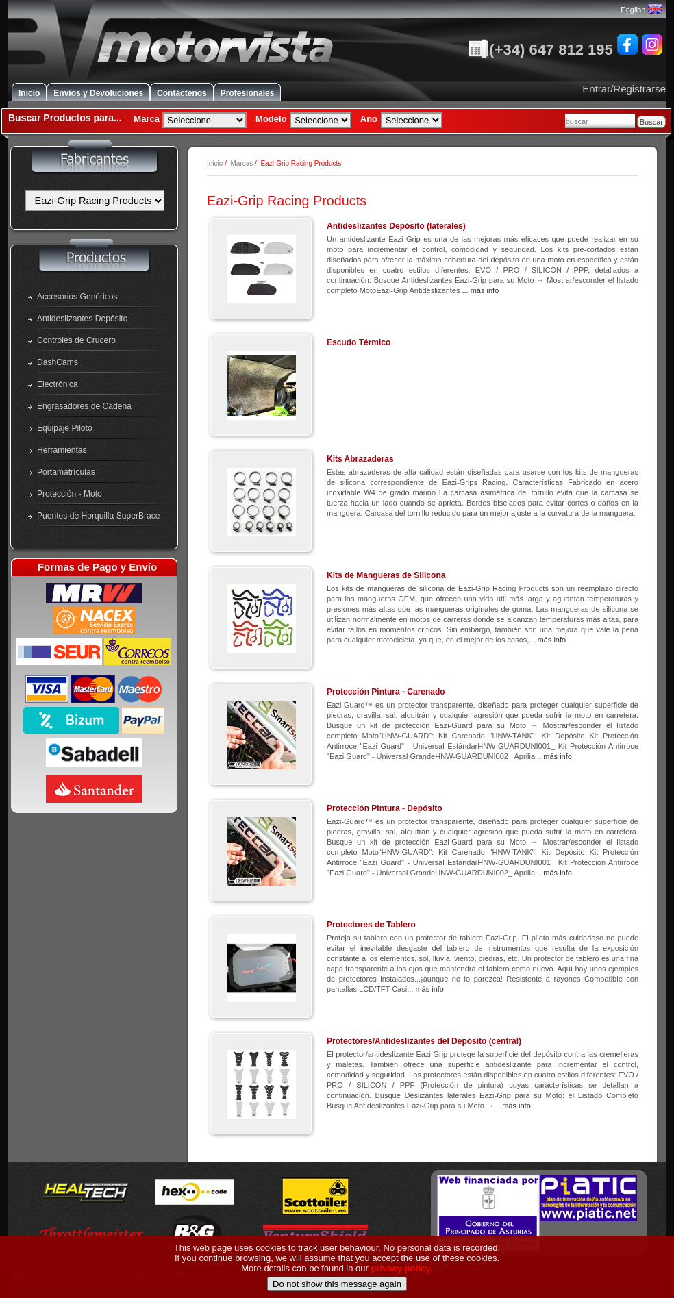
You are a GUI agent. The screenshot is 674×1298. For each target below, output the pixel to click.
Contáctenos (182, 93)
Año (368, 119)
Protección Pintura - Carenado (386, 692)
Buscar (651, 122)
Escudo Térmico (358, 342)
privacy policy (401, 1289)
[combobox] (600, 121)
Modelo (271, 119)
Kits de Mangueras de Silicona (386, 575)
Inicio (29, 93)
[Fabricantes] (94, 200)
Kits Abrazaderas (360, 459)
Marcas (241, 163)
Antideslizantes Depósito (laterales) (396, 226)
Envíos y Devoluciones (98, 93)
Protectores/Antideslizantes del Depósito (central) (424, 1041)
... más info (480, 290)
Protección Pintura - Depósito (384, 808)
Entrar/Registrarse (624, 89)
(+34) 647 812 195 (540, 49)
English (641, 9)
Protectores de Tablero (371, 924)
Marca (147, 119)
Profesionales (248, 93)
